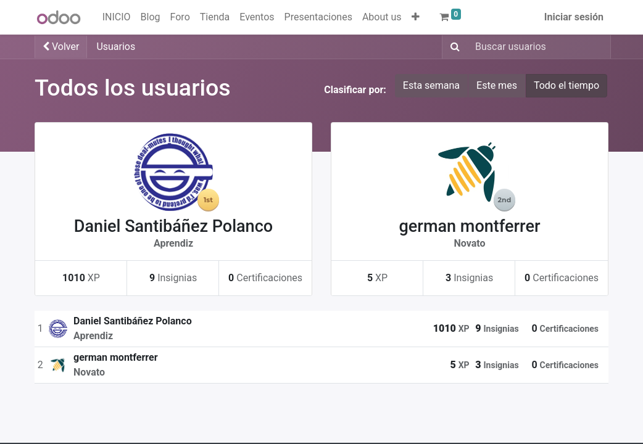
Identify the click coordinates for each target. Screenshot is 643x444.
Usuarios (115, 46)
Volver (61, 46)
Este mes (496, 85)
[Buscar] (452, 47)
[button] (416, 17)
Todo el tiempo (566, 85)
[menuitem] (116, 17)
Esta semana (431, 85)
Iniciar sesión (574, 17)
